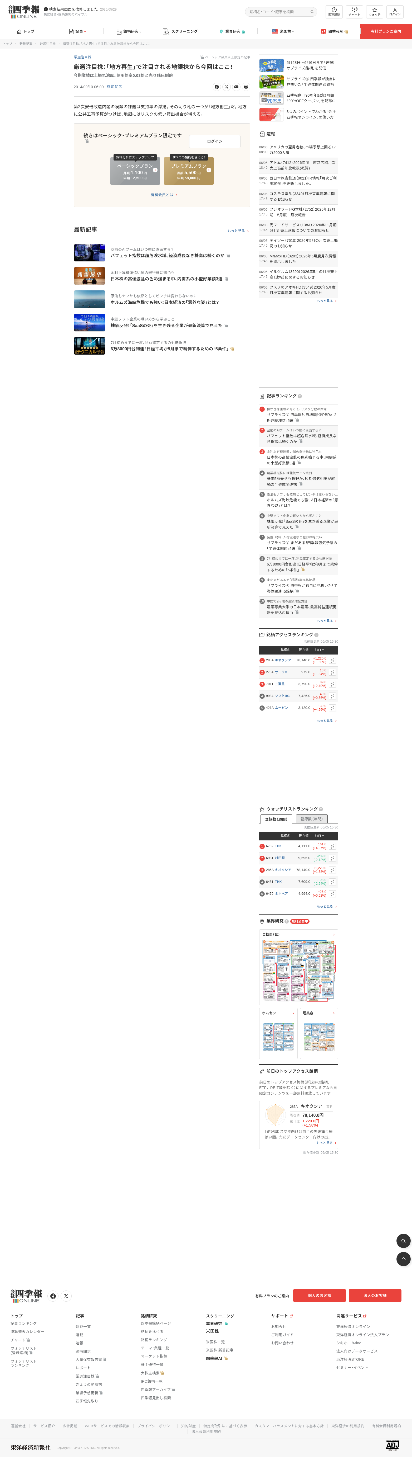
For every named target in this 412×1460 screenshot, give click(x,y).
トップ (26, 31)
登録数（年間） (312, 819)
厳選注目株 (48, 44)
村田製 (280, 858)
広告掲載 (84, 1425)
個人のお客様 (325, 1295)
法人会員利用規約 (225, 1430)
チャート (354, 12)
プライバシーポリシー (173, 1425)
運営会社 (31, 1425)
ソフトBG (282, 696)
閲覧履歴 (334, 11)
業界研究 (232, 32)
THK (278, 882)
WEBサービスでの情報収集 (123, 1425)
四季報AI (334, 31)
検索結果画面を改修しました (73, 9)
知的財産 (206, 1425)
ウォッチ (375, 12)
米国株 (283, 31)
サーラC (281, 672)
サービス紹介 (58, 1425)
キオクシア (283, 660)
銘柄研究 (129, 32)
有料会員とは (162, 193)
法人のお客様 (377, 1295)
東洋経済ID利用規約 (371, 1425)
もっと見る (236, 229)
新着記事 (25, 44)
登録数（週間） (276, 819)
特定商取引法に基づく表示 (244, 1425)
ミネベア (281, 894)
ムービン (281, 708)
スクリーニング (180, 31)
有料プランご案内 (386, 31)
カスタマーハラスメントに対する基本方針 (310, 1425)
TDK (278, 846)
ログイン (395, 12)
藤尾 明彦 (115, 87)
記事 (77, 32)
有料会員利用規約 (187, 1430)
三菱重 (280, 684)
